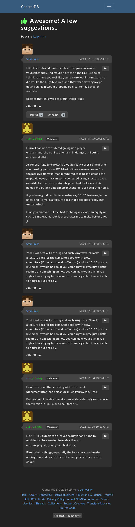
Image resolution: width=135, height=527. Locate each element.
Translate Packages (99, 503)
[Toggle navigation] (109, 6)
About (33, 494)
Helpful (36, 115)
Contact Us (46, 494)
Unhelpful (57, 115)
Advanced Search (98, 499)
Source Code (67, 507)
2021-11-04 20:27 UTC (94, 243)
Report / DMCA (76, 499)
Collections (55, 503)
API (26, 499)
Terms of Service (64, 494)
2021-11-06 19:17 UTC (94, 426)
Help (24, 494)
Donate (108, 494)
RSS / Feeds (38, 499)
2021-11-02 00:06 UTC (94, 138)
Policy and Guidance (89, 494)
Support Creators (74, 503)
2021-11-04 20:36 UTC (94, 378)
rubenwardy (85, 489)
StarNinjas (32, 59)
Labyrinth (39, 36)
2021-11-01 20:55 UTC (94, 59)
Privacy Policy (55, 499)
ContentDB (30, 6)
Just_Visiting (34, 138)
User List (28, 503)
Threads (41, 503)
